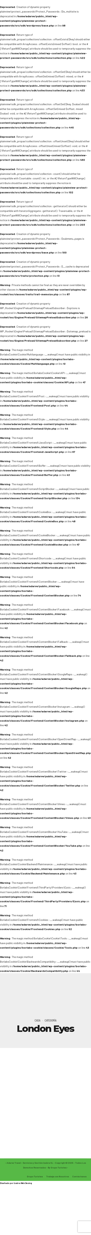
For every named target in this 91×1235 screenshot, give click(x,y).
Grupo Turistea (35, 1177)
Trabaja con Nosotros (57, 1177)
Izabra (17, 1183)
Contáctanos (79, 1177)
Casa (37, 1020)
